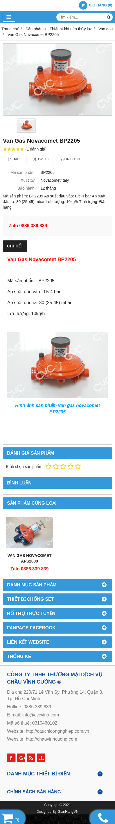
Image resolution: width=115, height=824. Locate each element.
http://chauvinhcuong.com (51, 739)
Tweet (41, 159)
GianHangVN (68, 812)
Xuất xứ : (29, 180)
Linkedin (70, 159)
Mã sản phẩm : (23, 172)
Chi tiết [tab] (15, 246)
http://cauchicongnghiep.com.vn (57, 731)
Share (14, 159)
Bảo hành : (27, 188)
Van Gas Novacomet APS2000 (29, 558)
